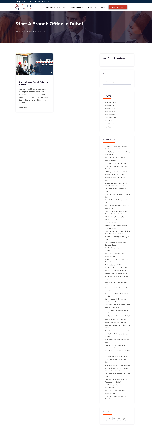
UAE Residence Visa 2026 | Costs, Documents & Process (116, 369)
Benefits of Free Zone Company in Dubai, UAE (116, 260)
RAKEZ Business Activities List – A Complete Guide (116, 243)
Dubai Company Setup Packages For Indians (117, 326)
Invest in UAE (109, 124)
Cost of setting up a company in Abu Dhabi (116, 311)
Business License (110, 111)
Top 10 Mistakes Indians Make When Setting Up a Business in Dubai (117, 269)
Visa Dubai (108, 127)
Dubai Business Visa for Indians (115, 319)
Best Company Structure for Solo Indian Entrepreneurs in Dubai (116, 184)
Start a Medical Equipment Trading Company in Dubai (117, 300)
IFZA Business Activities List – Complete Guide (115, 221)
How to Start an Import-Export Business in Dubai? (115, 255)
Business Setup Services (56, 7)
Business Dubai (110, 108)
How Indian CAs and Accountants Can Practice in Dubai (116, 147)
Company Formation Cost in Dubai (116, 163)
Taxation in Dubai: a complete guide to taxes (117, 289)
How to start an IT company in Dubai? (115, 190)
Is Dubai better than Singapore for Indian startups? (116, 226)
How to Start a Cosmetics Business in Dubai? (117, 375)
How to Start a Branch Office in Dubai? (115, 397)
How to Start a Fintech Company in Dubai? (117, 167)
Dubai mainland (110, 121)
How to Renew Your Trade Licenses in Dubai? (117, 195)
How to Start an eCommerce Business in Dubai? (115, 392)
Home (39, 7)
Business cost (109, 105)
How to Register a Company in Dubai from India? (117, 153)
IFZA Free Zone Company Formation (117, 217)
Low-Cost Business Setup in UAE (116, 356)
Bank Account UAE (111, 102)
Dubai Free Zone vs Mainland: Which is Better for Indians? (117, 306)
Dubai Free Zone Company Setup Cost (116, 283)
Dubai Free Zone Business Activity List (118, 331)
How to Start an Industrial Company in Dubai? (117, 335)
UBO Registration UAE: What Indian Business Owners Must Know (116, 173)
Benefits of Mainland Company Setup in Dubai (118, 249)
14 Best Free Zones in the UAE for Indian (116, 278)
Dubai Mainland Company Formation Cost (117, 352)
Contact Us (91, 7)
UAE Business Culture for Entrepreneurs (113, 386)
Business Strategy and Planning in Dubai (116, 178)
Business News (110, 115)
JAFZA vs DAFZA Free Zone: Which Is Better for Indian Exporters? (117, 232)
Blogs (102, 7)
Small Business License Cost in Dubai (117, 365)
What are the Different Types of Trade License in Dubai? (116, 380)
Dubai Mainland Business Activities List (116, 201)
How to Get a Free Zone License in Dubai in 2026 (117, 207)
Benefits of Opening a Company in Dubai (117, 238)
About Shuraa (77, 7)
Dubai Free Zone (110, 118)
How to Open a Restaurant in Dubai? (117, 316)
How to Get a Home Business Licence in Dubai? (115, 346)
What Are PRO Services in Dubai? (116, 274)
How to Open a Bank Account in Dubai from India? (116, 159)
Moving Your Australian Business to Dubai (117, 341)
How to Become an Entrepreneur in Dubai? (117, 360)
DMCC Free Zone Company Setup (116, 322)
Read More (24, 107)
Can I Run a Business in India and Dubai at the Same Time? (116, 212)
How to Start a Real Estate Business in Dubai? (117, 294)
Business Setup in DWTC (113, 265)
